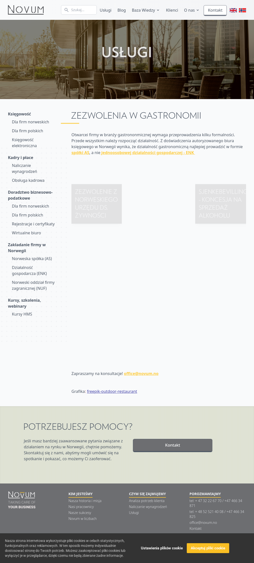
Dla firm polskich (27, 131)
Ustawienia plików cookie (162, 548)
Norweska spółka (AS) (32, 258)
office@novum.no (203, 522)
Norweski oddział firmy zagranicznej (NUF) (33, 285)
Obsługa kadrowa (28, 180)
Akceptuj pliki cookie (208, 548)
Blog (121, 10)
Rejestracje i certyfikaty (33, 224)
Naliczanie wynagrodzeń (24, 168)
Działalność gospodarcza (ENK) (29, 270)
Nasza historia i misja (84, 500)
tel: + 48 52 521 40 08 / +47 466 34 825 (217, 514)
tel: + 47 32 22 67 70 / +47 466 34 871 (216, 503)
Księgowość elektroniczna (24, 142)
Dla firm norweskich (30, 122)
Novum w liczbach (82, 518)
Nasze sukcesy (79, 512)
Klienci (172, 10)
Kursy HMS (22, 314)
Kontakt (215, 10)
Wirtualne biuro (26, 233)
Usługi (105, 10)
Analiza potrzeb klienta (146, 500)
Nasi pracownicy (81, 506)
